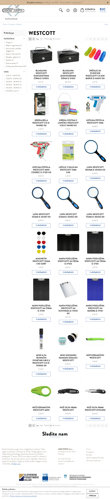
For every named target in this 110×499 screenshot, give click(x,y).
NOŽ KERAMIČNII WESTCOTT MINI (41, 409)
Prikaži (46, 39)
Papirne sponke (11, 63)
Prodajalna (90, 452)
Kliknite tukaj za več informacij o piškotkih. (23, 496)
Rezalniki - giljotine (12, 57)
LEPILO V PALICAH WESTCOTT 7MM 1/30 (68, 170)
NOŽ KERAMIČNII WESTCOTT (95, 356)
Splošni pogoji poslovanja (95, 457)
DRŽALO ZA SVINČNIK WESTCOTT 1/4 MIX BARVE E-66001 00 (95, 74)
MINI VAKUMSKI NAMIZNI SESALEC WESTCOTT (68, 358)
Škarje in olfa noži (11, 54)
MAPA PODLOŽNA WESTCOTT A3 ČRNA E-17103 (68, 261)
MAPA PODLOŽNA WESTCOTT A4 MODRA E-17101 (95, 308)
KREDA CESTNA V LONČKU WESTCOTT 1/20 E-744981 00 (68, 123)
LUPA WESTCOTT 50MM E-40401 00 (41, 215)
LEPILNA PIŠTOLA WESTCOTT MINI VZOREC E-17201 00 (41, 170)
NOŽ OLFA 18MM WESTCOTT (68, 409)
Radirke (8, 60)
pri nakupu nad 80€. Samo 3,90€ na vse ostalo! (54, 2)
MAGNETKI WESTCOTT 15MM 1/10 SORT (41, 261)
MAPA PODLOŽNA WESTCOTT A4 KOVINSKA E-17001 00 (68, 309)
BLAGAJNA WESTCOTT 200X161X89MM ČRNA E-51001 (68, 74)
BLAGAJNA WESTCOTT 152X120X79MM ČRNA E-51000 (41, 74)
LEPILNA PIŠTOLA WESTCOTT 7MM (95, 121)
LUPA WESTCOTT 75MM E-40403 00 (95, 215)
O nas (88, 449)
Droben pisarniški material (14, 66)
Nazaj (106, 24)
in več (11, 91)
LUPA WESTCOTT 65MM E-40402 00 (68, 215)
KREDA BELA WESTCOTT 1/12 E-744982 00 (41, 123)
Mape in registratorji (12, 45)
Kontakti (89, 455)
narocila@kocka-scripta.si (66, 462)
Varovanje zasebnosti (93, 460)
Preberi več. (16, 463)
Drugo (8, 42)
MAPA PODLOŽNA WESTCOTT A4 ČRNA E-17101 (95, 261)
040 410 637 (66, 459)
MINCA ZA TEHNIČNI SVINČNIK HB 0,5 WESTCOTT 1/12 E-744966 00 (41, 360)
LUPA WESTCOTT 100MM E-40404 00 (95, 168)
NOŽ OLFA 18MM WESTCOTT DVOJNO (95, 409)
